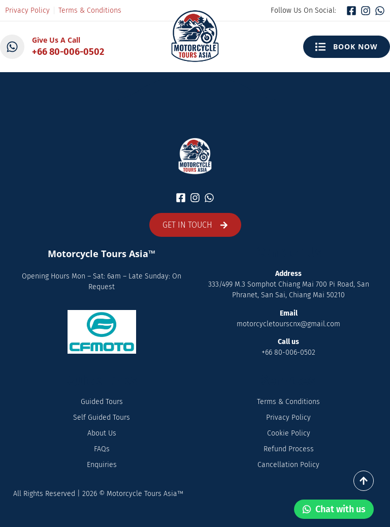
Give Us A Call (56, 40)
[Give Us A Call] (12, 47)
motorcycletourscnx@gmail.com (288, 324)
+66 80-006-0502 (68, 51)
